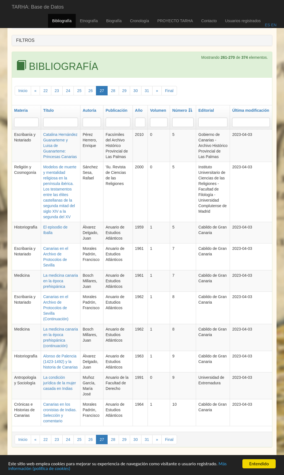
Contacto (209, 21)
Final (169, 90)
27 (102, 90)
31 (147, 90)
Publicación (117, 110)
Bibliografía (62, 21)
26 (90, 90)
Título (48, 110)
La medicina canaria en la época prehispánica (60, 281)
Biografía (114, 21)
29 (124, 90)
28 (113, 90)
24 (68, 90)
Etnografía (89, 21)
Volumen (158, 110)
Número (182, 110)
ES (267, 25)
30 (135, 90)
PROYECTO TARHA (175, 21)
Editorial (206, 110)
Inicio (22, 90)
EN (273, 25)
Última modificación (250, 110)
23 (57, 90)
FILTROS (25, 40)
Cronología (139, 21)
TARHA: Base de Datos (38, 7)
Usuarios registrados (243, 21)
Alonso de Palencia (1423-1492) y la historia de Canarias (60, 361)
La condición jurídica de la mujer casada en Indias (59, 383)
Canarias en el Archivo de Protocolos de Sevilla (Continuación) (56, 307)
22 (45, 90)
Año (139, 110)
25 (79, 90)
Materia (21, 110)
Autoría (89, 110)
